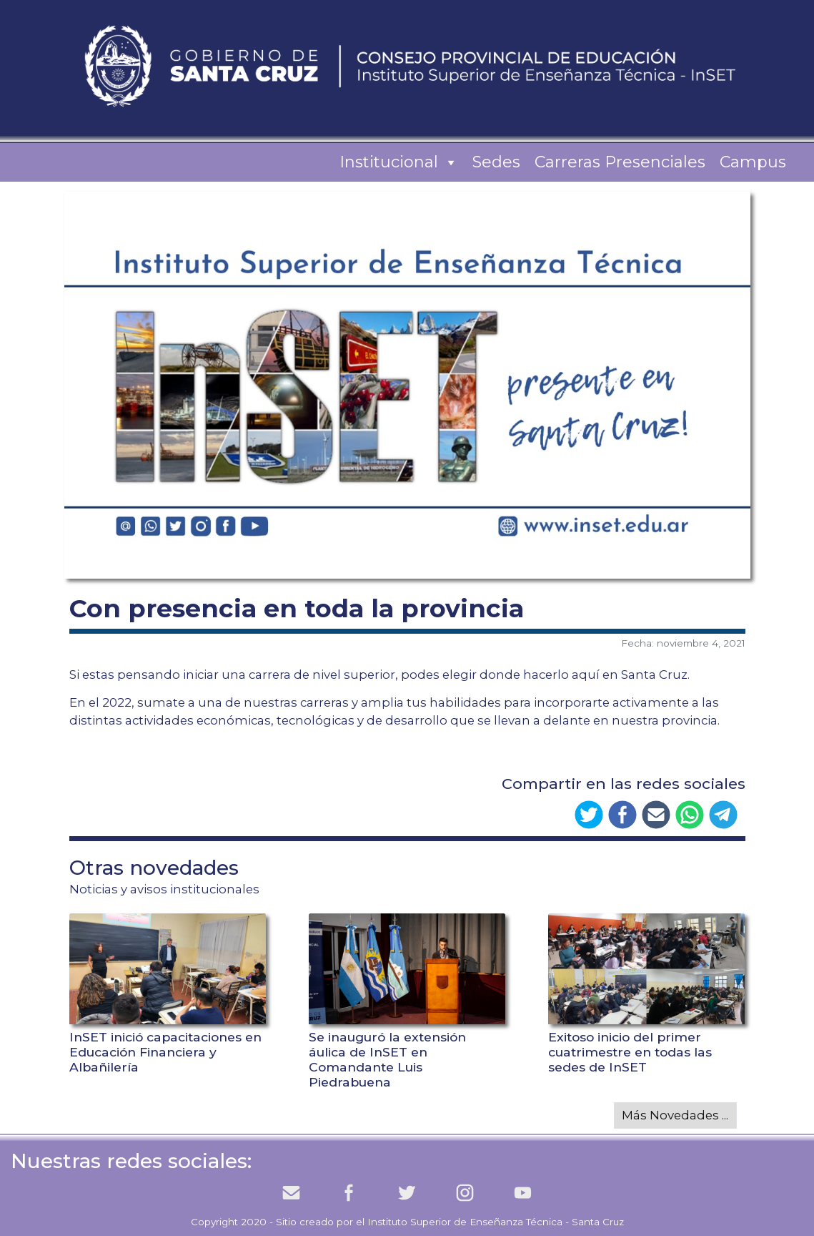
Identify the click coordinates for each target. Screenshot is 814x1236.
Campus (753, 162)
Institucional (398, 162)
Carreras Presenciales (620, 162)
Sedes (496, 162)
